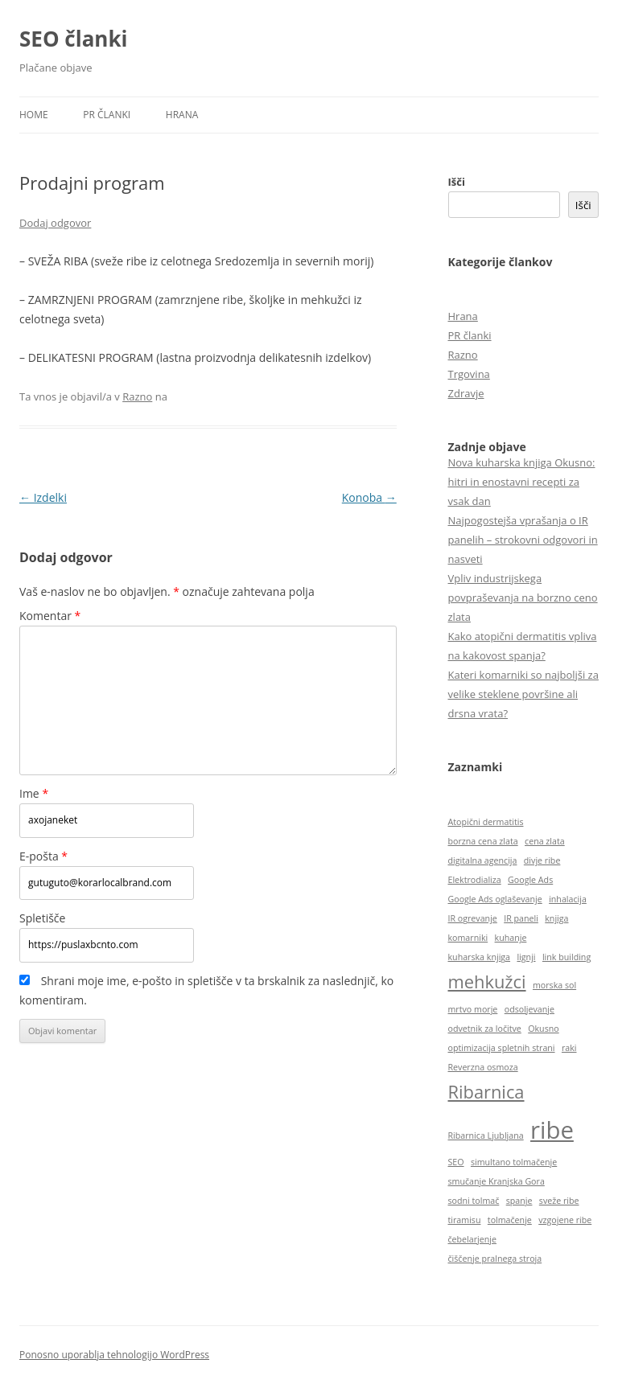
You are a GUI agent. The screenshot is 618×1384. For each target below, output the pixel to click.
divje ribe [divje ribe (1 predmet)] (542, 860)
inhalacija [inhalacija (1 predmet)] (568, 899)
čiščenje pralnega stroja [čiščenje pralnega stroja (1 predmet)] (495, 1258)
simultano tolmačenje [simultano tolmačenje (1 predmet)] (514, 1162)
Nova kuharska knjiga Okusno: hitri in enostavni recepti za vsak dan (521, 481)
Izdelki (43, 497)
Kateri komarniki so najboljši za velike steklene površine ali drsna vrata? (523, 694)
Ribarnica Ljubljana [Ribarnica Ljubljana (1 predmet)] (486, 1135)
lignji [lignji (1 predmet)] (526, 957)
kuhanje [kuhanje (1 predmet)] (511, 937)
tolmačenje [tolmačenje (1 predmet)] (510, 1220)
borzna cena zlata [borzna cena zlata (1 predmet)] (483, 841)
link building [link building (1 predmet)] (566, 957)
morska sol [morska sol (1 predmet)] (554, 985)
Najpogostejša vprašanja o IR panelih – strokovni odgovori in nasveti (523, 539)
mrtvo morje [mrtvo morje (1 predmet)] (473, 1009)
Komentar (49, 615)
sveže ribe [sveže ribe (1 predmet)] (559, 1200)
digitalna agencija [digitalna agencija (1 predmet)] (482, 860)
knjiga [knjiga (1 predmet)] (556, 918)
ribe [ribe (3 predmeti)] (552, 1130)
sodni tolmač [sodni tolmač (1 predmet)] (474, 1200)
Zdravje (466, 393)
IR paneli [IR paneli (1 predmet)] (521, 918)
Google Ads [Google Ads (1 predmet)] (530, 879)
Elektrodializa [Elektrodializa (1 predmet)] (474, 879)
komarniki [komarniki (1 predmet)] (468, 937)
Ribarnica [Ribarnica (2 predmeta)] (486, 1091)
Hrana (182, 114)
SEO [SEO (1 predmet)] (456, 1162)
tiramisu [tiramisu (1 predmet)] (464, 1220)
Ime (33, 793)
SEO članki (73, 38)
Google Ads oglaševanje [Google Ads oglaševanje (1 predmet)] (495, 899)
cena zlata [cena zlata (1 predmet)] (545, 841)
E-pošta (43, 856)
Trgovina (469, 374)
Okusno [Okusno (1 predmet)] (543, 1028)
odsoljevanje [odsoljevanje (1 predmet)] (529, 1009)
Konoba (369, 497)
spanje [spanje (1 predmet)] (519, 1200)
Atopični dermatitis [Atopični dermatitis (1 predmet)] (486, 822)
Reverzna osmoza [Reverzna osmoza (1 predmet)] (483, 1067)
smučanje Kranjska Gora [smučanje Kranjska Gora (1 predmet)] (496, 1181)
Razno (137, 396)
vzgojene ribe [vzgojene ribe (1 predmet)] (564, 1220)
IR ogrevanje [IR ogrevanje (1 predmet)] (472, 918)
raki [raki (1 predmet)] (569, 1047)
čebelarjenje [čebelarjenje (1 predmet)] (472, 1239)
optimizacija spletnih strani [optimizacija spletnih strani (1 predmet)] (501, 1047)
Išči (456, 182)
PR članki (106, 114)
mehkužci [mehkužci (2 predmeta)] (487, 981)
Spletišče (42, 918)
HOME (33, 114)
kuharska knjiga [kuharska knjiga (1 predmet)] (479, 957)
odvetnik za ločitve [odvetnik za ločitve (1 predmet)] (484, 1028)
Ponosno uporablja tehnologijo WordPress (114, 1354)
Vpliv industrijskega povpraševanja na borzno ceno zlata (523, 597)
